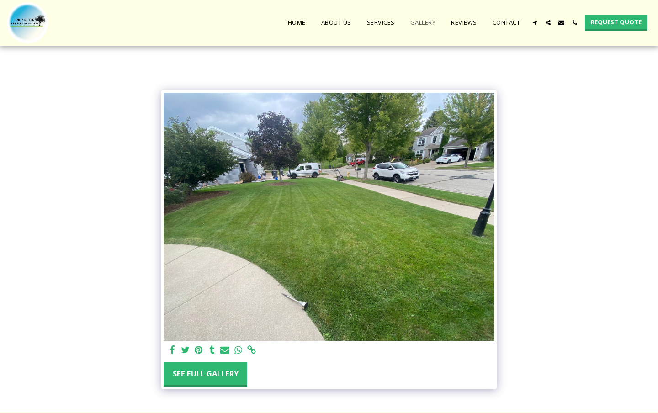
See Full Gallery (206, 373)
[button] (535, 23)
